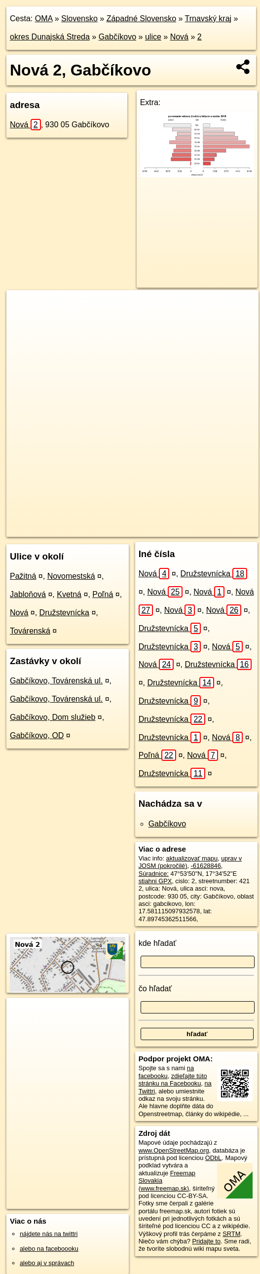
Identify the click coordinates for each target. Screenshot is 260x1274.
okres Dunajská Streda (50, 37)
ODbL (213, 1158)
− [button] (23, 322)
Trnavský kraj (208, 18)
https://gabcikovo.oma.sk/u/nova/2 (212, 529)
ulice (153, 37)
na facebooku (166, 1071)
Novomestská (71, 576)
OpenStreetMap (84, 529)
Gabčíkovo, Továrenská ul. (56, 680)
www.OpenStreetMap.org (174, 1150)
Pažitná (23, 576)
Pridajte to (206, 1241)
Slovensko (79, 18)
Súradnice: (154, 873)
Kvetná (69, 594)
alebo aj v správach (47, 1263)
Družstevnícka (64, 612)
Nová (179, 37)
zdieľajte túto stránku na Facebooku (173, 1079)
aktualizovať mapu (192, 858)
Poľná (102, 594)
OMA (44, 18)
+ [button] (23, 307)
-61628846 (206, 865)
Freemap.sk (134, 529)
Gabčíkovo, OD (37, 735)
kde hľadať (158, 943)
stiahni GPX (155, 881)
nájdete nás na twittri (48, 1233)
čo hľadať (155, 988)
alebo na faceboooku (49, 1248)
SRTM (231, 1233)
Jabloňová (28, 594)
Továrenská (30, 631)
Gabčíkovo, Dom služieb (52, 717)
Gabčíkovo (117, 37)
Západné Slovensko (141, 18)
